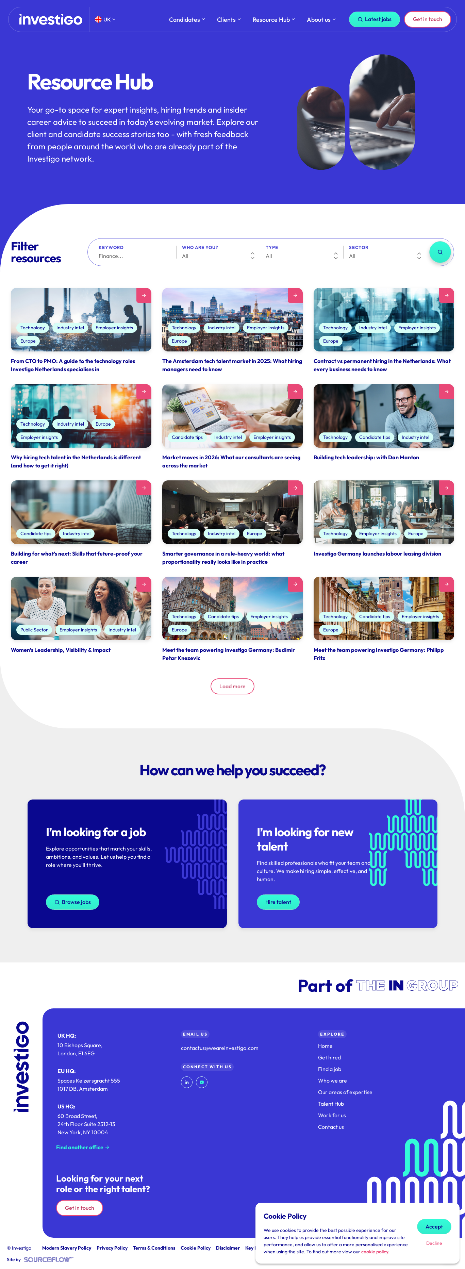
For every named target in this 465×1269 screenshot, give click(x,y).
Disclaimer (228, 1248)
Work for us (332, 1115)
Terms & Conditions (154, 1248)
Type (272, 247)
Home (325, 1045)
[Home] (50, 19)
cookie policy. (375, 1252)
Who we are (332, 1080)
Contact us (331, 1126)
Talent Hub (331, 1103)
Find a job (329, 1069)
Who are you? (200, 247)
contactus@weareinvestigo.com (220, 1047)
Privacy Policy (112, 1248)
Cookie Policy (196, 1248)
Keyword (111, 247)
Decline (434, 1243)
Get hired (329, 1057)
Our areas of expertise (345, 1092)
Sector (358, 247)
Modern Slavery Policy (66, 1248)
